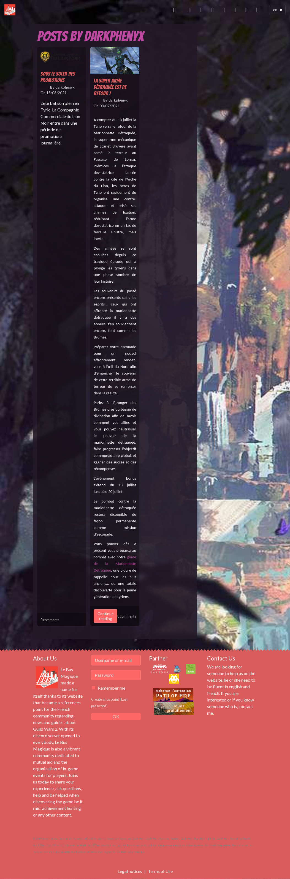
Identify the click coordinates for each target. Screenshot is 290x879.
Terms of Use (160, 871)
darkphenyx (65, 87)
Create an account (105, 699)
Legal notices (129, 871)
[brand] (11, 9)
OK (116, 716)
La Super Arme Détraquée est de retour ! (110, 87)
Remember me (111, 687)
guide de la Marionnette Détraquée (115, 564)
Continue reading (105, 616)
